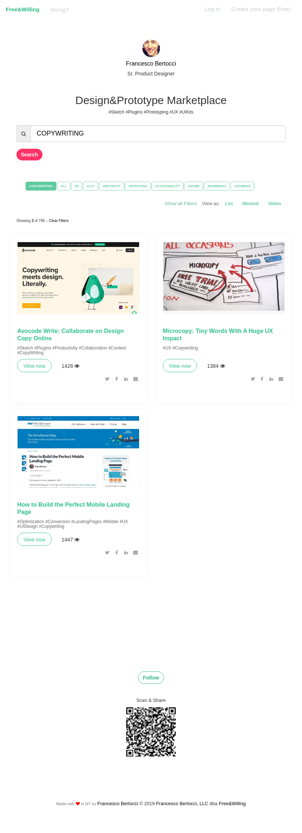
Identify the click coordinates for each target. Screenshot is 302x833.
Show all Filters (181, 203)
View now (34, 370)
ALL (57, 186)
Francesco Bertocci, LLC (182, 812)
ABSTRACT (108, 186)
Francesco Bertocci (151, 63)
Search (29, 155)
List (229, 203)
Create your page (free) (261, 9)
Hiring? (60, 10)
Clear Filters (58, 220)
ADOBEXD (249, 186)
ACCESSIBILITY (168, 186)
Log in (213, 9)
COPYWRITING (33, 186)
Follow (151, 686)
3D (71, 186)
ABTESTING (137, 186)
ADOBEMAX (221, 186)
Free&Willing (23, 9)
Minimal (250, 203)
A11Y (86, 186)
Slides (274, 203)
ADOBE (196, 186)
